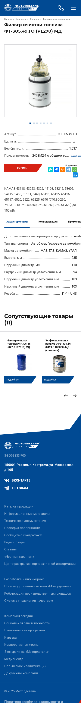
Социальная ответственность (27, 623)
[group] (21, 359)
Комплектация (47, 221)
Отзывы (10, 549)
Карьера (10, 637)
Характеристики (17, 221)
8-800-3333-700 (15, 456)
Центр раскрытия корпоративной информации (40, 564)
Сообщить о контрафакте (23, 535)
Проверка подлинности (22, 528)
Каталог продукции (19, 506)
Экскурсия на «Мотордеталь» (26, 652)
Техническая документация (25, 521)
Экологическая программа (24, 630)
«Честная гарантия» (19, 557)
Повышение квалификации (25, 666)
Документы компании (21, 673)
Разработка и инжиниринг (24, 579)
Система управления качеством (28, 601)
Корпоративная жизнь (21, 645)
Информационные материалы (27, 514)
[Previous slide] (66, 396)
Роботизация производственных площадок (37, 593)
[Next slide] (74, 396)
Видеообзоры (14, 542)
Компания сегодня (18, 616)
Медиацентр (13, 659)
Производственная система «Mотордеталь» (37, 586)
